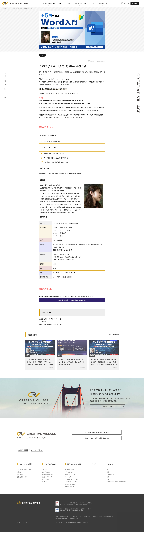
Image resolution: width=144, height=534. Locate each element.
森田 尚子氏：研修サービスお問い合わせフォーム (72, 300)
